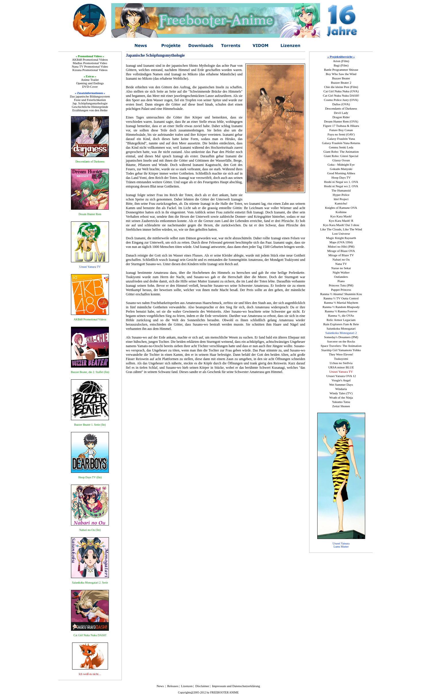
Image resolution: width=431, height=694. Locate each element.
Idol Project (341, 199)
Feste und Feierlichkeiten (90, 100)
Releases (172, 686)
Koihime (341, 212)
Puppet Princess (341, 289)
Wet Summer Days (341, 384)
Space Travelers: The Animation (341, 345)
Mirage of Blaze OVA (341, 251)
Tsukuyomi (341, 358)
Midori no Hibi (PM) (341, 246)
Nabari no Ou (341, 259)
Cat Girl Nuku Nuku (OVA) (341, 91)
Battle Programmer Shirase (341, 69)
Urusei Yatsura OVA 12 (341, 376)
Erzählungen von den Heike (89, 110)
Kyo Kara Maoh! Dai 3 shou (341, 225)
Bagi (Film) (341, 65)
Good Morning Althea (341, 173)
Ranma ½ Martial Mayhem (341, 302)
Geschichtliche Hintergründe (90, 106)
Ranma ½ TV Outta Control (341, 298)
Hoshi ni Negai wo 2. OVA (341, 186)
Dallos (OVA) (341, 104)
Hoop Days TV (341, 177)
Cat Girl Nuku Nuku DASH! (341, 95)
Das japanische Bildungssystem (90, 96)
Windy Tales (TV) (341, 393)
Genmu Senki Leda (341, 147)
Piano (341, 281)
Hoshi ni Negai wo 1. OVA (341, 181)
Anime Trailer (90, 79)
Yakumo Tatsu (341, 402)
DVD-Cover (90, 86)
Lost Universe (341, 233)
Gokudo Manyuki (341, 169)
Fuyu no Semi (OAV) (341, 134)
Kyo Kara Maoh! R (341, 220)
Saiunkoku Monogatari (340, 328)
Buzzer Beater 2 (341, 82)
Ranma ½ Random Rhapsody (341, 307)
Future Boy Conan (341, 130)
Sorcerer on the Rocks (341, 341)
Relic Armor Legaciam (341, 320)
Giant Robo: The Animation (341, 151)
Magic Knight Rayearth (341, 238)
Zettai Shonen (341, 406)
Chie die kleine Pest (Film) (341, 87)
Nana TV (341, 263)
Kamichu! (341, 203)
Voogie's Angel (341, 380)
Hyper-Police (341, 194)
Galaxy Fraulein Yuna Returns (341, 143)
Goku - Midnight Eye (341, 164)
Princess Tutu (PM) (341, 285)
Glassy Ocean (341, 160)
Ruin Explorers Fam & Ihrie (341, 324)
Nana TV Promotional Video (90, 66)
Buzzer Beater (341, 78)
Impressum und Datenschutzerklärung (236, 686)
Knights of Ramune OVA (341, 207)
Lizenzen (187, 686)
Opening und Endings (90, 83)
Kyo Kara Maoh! (341, 216)
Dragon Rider (341, 117)
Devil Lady (341, 112)
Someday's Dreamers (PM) (341, 337)
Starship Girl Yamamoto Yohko (341, 350)
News (160, 686)
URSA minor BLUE (341, 367)
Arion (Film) (341, 61)
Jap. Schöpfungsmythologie (89, 103)
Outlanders (341, 276)
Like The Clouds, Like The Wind (341, 229)
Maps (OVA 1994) (341, 242)
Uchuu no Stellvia (341, 363)
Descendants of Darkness (341, 108)
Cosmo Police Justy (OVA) (341, 100)
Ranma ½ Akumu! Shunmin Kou (341, 294)
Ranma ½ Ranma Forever (341, 311)
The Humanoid (341, 190)
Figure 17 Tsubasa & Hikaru (341, 125)
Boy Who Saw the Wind (341, 74)
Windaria (341, 389)
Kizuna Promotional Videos (89, 70)
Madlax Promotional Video (90, 63)
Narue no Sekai (341, 268)
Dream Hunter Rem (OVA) (341, 121)
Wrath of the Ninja (341, 397)
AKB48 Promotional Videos (90, 59)
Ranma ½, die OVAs (341, 315)
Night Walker (340, 272)
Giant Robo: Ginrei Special (341, 156)
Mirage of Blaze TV (341, 255)
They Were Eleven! (341, 354)
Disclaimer (202, 686)
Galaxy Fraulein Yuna (341, 138)
